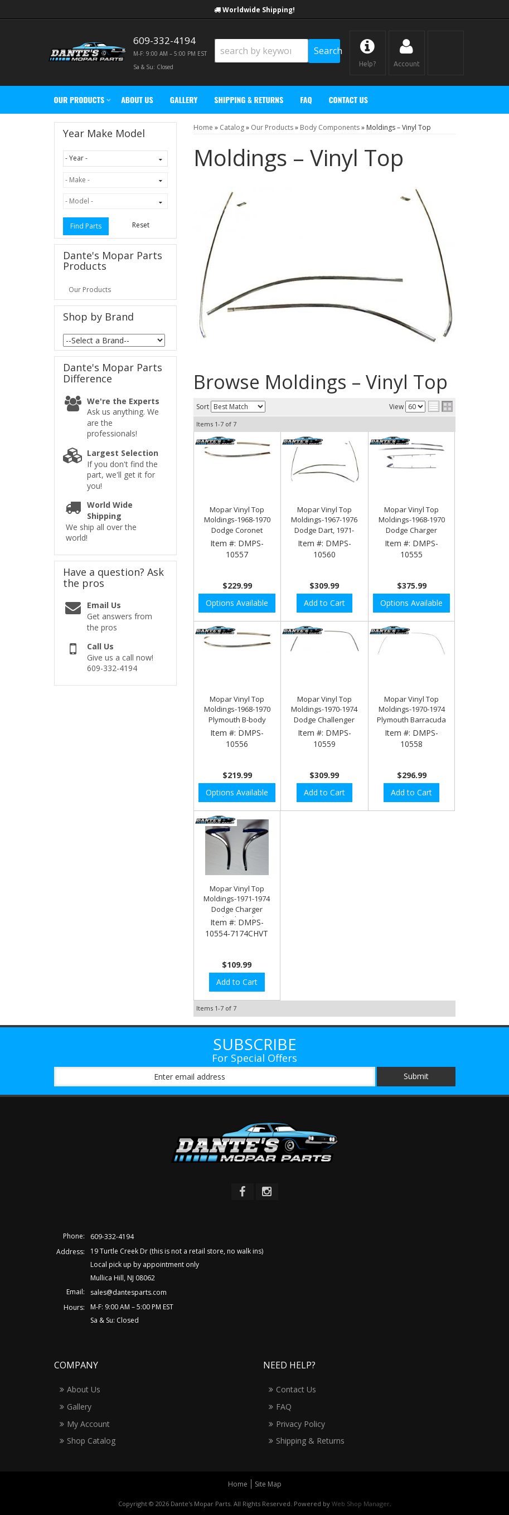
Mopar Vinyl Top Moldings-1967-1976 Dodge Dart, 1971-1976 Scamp (324, 524)
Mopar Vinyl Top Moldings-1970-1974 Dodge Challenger (324, 709)
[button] (277, 51)
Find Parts (85, 226)
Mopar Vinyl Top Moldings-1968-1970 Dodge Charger (412, 519)
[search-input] (261, 50)
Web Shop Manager (361, 1503)
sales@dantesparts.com (128, 1292)
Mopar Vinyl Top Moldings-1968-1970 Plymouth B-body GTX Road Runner (237, 714)
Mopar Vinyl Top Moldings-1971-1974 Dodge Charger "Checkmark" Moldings (236, 908)
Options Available (237, 603)
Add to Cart (324, 603)
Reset (140, 225)
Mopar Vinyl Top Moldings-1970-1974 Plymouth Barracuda (411, 709)
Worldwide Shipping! (258, 9)
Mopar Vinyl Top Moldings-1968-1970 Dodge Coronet (237, 519)
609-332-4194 (112, 1236)
